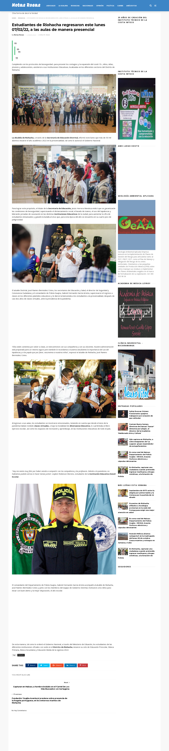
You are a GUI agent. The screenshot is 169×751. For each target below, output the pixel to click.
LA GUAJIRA (64, 6)
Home (15, 18)
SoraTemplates (26, 748)
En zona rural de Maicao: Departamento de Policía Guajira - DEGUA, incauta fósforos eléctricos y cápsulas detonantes (135, 456)
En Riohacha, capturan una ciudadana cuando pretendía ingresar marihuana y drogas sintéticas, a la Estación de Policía (137, 471)
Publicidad (67, 739)
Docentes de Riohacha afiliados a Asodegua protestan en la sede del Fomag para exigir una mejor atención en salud (137, 507)
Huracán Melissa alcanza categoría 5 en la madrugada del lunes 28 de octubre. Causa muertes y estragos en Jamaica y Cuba (137, 538)
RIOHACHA (76, 6)
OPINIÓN (100, 6)
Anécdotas (132, 6)
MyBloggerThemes (50, 748)
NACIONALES (89, 6)
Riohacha (22, 18)
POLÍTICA (111, 6)
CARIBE (121, 6)
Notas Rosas (27, 5)
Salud (77, 739)
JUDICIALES (51, 6)
